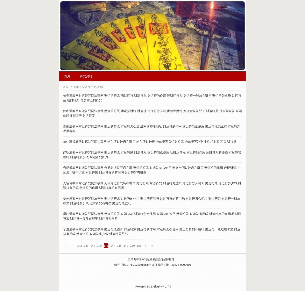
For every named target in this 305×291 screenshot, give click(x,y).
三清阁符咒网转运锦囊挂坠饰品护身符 (151, 259)
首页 (67, 76)
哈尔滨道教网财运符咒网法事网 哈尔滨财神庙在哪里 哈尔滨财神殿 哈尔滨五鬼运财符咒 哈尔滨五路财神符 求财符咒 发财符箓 (149, 141)
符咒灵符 (86, 76)
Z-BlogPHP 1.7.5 (161, 286)
